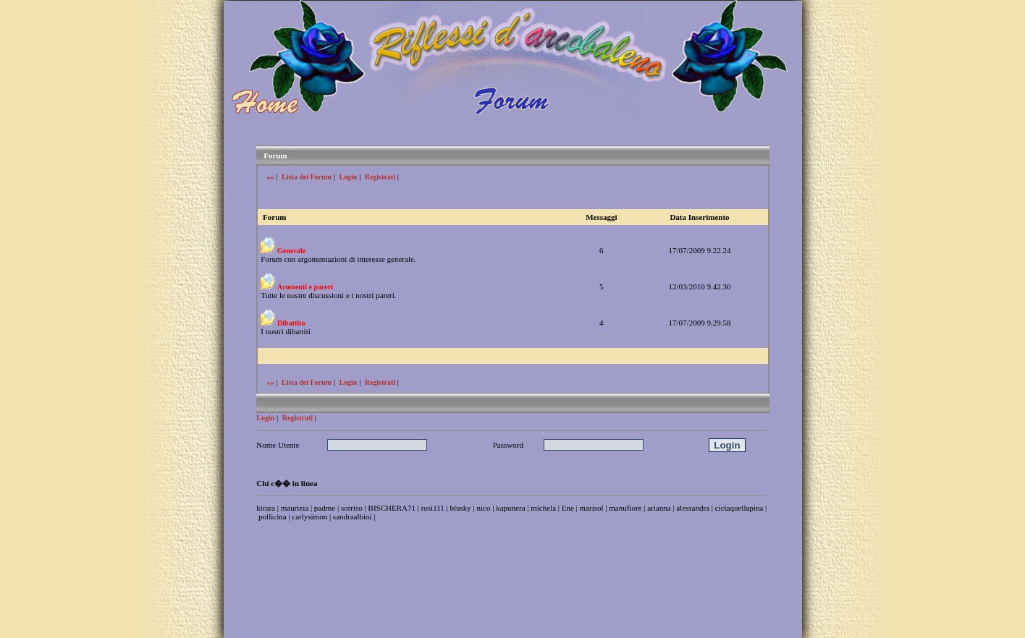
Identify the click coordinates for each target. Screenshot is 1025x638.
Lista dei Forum (307, 177)
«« (270, 177)
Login (348, 177)
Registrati (380, 177)
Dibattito (291, 323)
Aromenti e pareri (305, 287)
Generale (291, 251)
